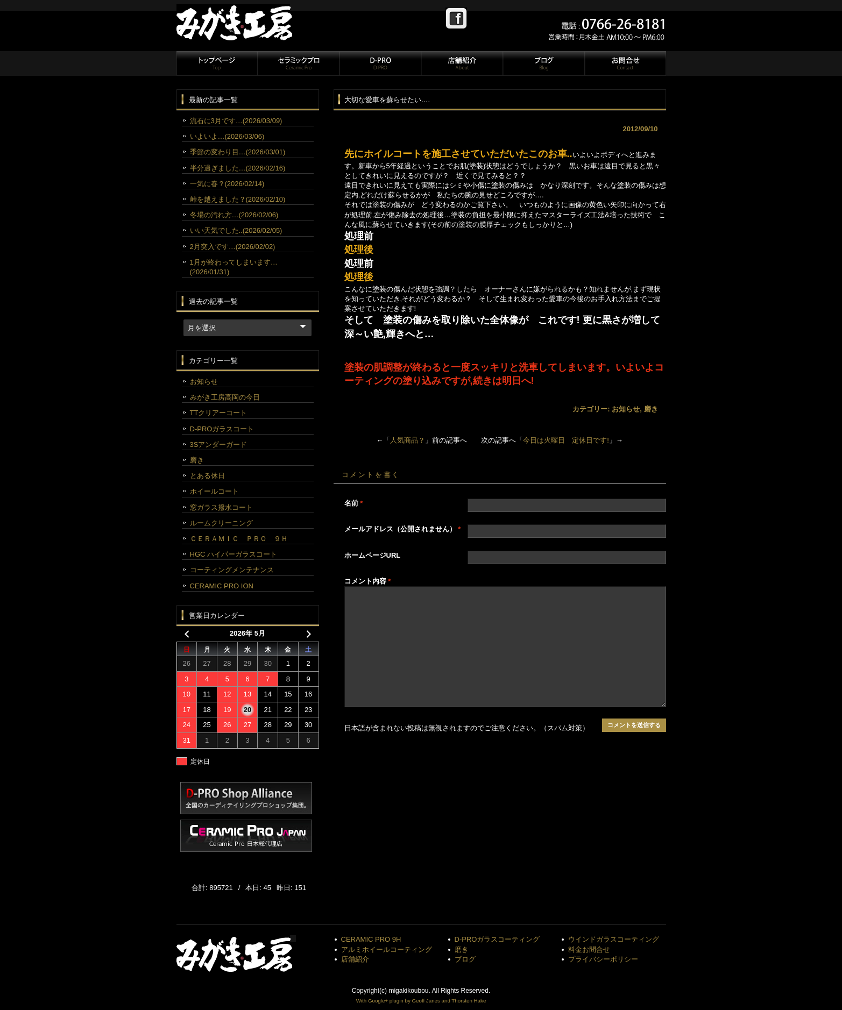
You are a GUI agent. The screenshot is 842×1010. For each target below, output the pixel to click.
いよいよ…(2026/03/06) (227, 136)
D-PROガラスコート (222, 429)
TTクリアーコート (218, 413)
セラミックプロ (298, 63)
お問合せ (624, 63)
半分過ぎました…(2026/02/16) (238, 168)
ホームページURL (372, 555)
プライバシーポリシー (603, 959)
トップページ (216, 63)
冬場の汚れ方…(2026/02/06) (234, 215)
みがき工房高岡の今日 (225, 397)
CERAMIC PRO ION (221, 586)
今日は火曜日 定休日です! (566, 440)
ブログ (543, 63)
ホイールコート (214, 491)
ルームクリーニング (221, 523)
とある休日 (207, 476)
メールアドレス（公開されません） (402, 529)
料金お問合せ (589, 949)
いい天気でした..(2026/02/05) (236, 230)
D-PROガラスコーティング (497, 939)
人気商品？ (407, 440)
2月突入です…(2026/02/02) (232, 247)
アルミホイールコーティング (386, 949)
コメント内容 (367, 581)
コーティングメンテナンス (232, 570)
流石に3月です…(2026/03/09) (236, 121)
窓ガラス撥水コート (221, 507)
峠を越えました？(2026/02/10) (238, 199)
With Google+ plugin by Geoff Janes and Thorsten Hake (421, 1001)
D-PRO (380, 63)
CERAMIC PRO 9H (371, 939)
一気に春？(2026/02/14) (227, 184)
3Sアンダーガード (218, 444)
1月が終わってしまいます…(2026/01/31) (234, 267)
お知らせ (626, 409)
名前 (353, 503)
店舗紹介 (462, 63)
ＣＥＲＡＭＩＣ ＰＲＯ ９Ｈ (239, 539)
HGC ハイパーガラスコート (234, 554)
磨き (651, 409)
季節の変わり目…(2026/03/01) (238, 152)
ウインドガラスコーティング (613, 939)
